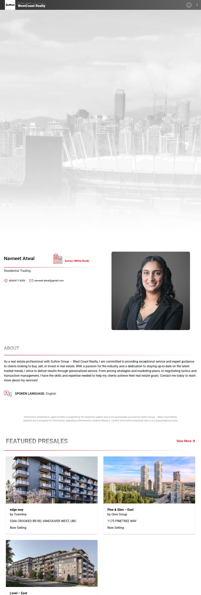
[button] (197, 5)
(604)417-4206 (17, 280)
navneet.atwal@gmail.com (49, 280)
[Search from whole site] (188, 4)
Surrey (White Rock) (77, 261)
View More (185, 441)
